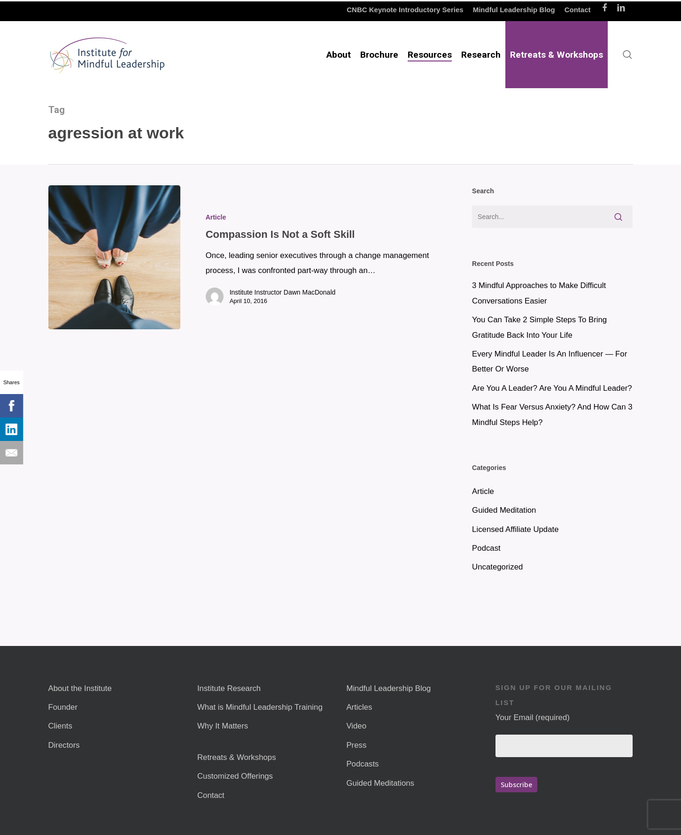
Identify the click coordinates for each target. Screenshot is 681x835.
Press (356, 745)
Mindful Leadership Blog (388, 688)
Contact (210, 795)
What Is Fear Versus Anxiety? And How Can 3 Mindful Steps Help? (552, 414)
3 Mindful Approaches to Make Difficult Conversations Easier (539, 293)
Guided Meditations (380, 783)
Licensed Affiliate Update (515, 529)
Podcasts (362, 763)
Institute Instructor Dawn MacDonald (283, 292)
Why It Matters (222, 725)
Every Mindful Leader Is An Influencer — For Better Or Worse (549, 361)
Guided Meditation (504, 510)
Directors (64, 745)
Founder (63, 707)
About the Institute (80, 688)
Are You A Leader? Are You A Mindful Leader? (552, 388)
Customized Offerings (235, 776)
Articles (359, 707)
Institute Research (229, 688)
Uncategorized (497, 566)
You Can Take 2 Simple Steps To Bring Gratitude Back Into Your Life (539, 327)
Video (356, 725)
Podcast (486, 548)
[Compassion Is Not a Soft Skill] (114, 257)
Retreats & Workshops (236, 757)
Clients (60, 725)
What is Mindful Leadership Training (260, 707)
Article (216, 217)
